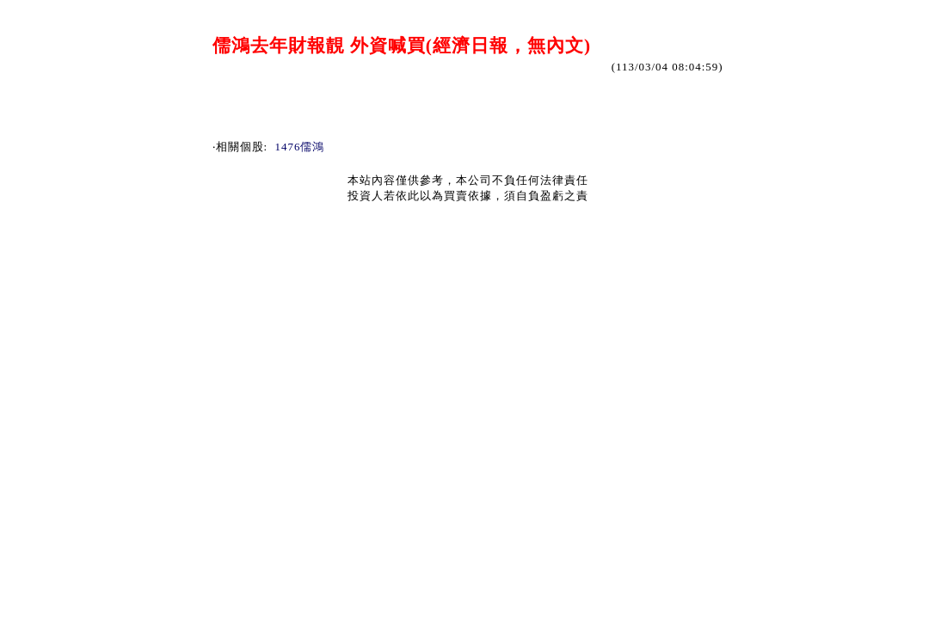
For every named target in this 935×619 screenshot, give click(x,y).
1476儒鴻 (300, 146)
